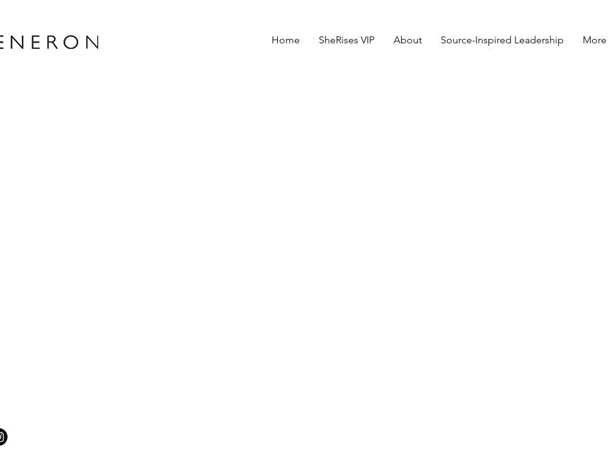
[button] (407, 40)
